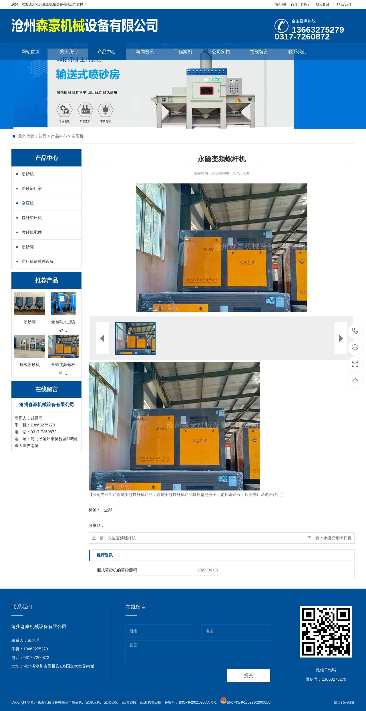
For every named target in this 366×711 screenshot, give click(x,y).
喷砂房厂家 (32, 188)
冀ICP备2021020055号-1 (197, 702)
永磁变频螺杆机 (122, 538)
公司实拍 (226, 51)
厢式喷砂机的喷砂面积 (117, 570)
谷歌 (304, 5)
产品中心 (107, 51)
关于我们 (73, 51)
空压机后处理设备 (38, 261)
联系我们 (344, 5)
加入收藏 (322, 5)
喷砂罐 (28, 247)
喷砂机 (28, 174)
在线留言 (264, 51)
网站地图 (280, 5)
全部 (108, 510)
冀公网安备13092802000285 (248, 702)
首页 (42, 136)
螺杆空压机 (32, 217)
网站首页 (35, 51)
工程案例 (188, 51)
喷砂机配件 (32, 232)
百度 (294, 5)
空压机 (77, 136)
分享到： (97, 525)
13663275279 (355, 331)
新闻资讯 (150, 51)
